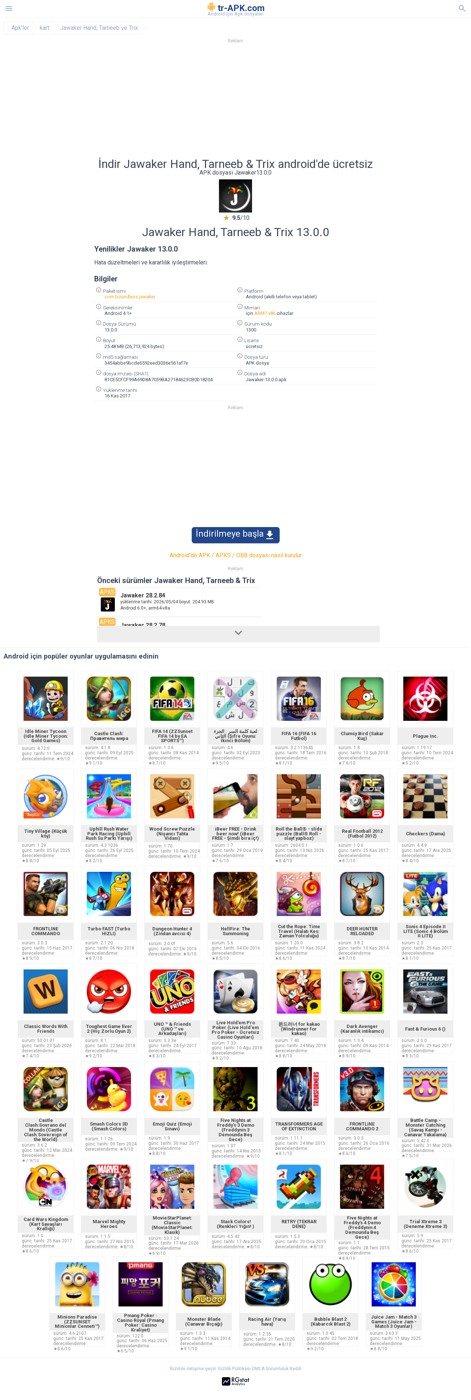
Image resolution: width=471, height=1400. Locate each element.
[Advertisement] (280, 102)
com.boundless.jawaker (130, 296)
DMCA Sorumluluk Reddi (276, 1368)
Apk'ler (20, 28)
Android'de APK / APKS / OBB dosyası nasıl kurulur (236, 555)
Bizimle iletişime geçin (193, 1368)
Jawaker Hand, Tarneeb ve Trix (99, 28)
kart (44, 28)
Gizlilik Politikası (234, 1368)
